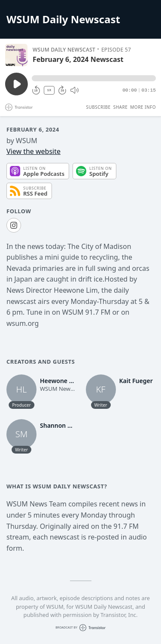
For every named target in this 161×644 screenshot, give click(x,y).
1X (49, 90)
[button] (94, 78)
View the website (33, 151)
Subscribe (98, 107)
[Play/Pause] (16, 55)
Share (120, 107)
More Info (143, 107)
